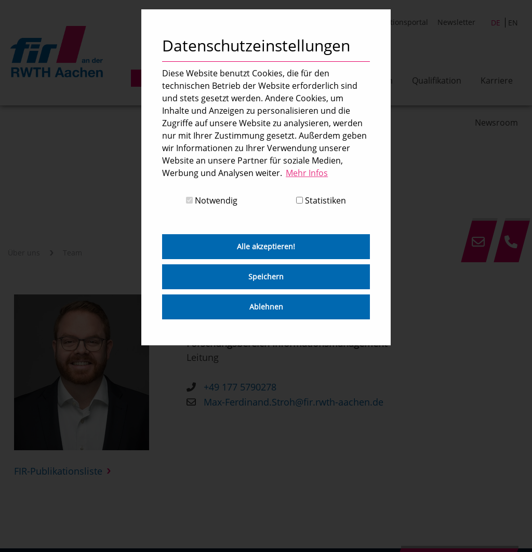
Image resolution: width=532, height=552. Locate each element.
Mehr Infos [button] (307, 173)
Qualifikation (436, 80)
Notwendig (211, 200)
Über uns (24, 253)
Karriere (497, 80)
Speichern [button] (266, 276)
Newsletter (456, 22)
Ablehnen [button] (266, 307)
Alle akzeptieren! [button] (266, 246)
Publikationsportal (396, 22)
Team (72, 253)
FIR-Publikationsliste (58, 471)
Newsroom (496, 122)
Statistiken (321, 200)
